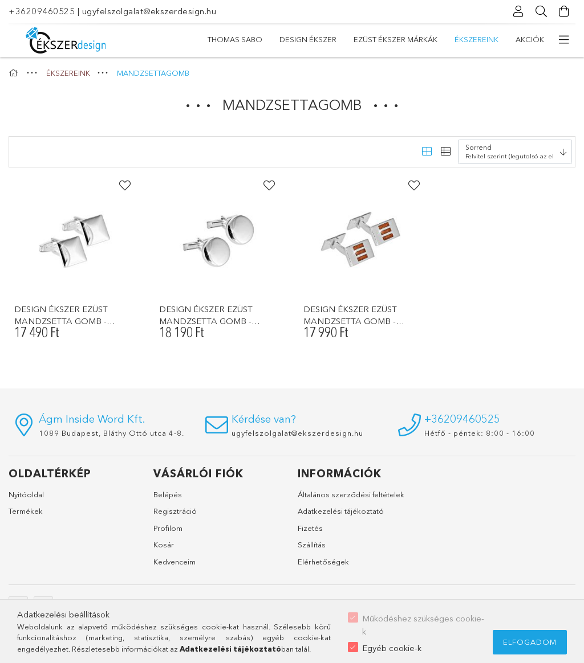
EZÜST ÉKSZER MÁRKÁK (356, 39)
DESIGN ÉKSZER (443, 39)
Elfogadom (530, 641)
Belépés (167, 494)
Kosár (163, 544)
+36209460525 (42, 11)
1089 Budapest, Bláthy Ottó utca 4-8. (111, 432)
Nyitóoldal (26, 494)
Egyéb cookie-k (391, 647)
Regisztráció (175, 510)
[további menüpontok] (564, 39)
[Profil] (518, 11)
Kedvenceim (174, 561)
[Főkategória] (15, 72)
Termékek (26, 510)
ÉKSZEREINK (275, 39)
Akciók (222, 39)
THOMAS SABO (516, 39)
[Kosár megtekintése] (564, 11)
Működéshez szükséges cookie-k (423, 625)
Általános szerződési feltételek (351, 494)
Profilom (167, 528)
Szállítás (312, 544)
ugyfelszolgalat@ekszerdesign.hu (149, 11)
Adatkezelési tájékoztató (341, 510)
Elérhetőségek (323, 561)
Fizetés (310, 528)
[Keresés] (541, 11)
